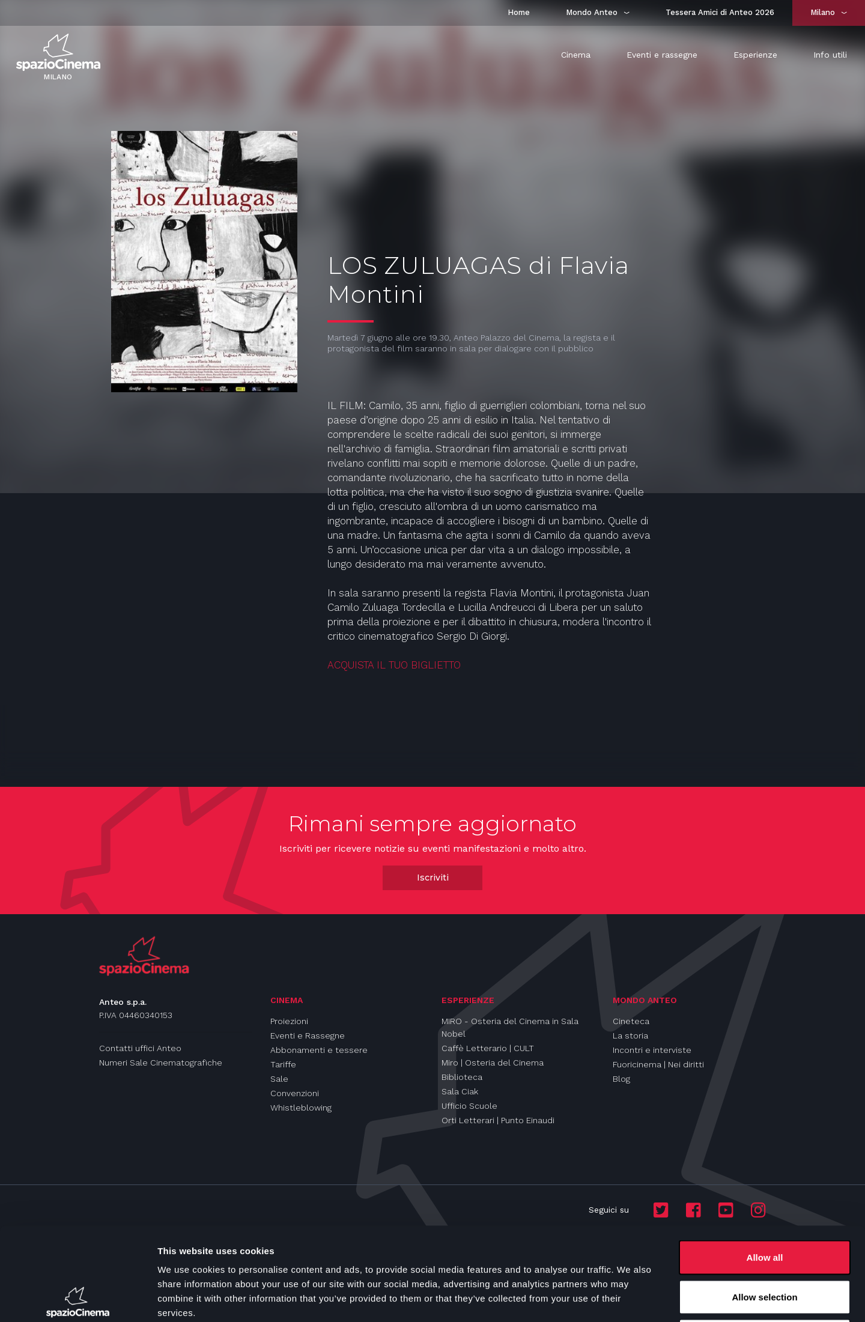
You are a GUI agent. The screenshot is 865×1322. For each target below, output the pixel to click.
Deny (765, 1243)
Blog (621, 1079)
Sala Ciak (460, 1091)
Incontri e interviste (652, 1050)
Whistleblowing (301, 1107)
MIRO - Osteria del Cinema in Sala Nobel (510, 1027)
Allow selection (764, 1204)
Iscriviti (433, 877)
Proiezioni (289, 1021)
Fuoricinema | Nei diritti (658, 1064)
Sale (279, 1079)
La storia (630, 1035)
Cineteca (631, 1021)
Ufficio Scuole (469, 1106)
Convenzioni (294, 1093)
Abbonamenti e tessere (319, 1050)
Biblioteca (462, 1077)
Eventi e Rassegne (307, 1035)
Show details (630, 1298)
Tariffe (283, 1064)
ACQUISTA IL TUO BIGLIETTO (395, 665)
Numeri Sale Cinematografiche (160, 1062)
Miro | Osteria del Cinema (493, 1062)
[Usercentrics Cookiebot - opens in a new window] (77, 1299)
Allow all (765, 1164)
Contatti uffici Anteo (140, 1048)
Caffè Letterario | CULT (488, 1048)
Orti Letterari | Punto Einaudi (498, 1120)
